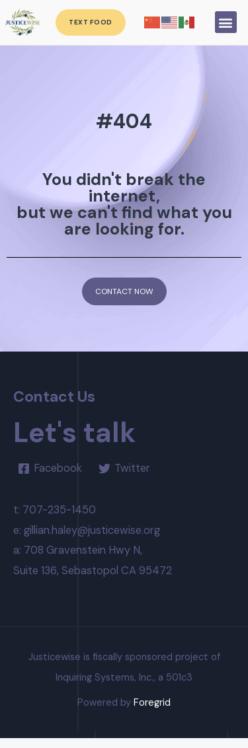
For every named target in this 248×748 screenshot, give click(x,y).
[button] (226, 22)
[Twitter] (124, 478)
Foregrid (152, 712)
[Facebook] (49, 478)
